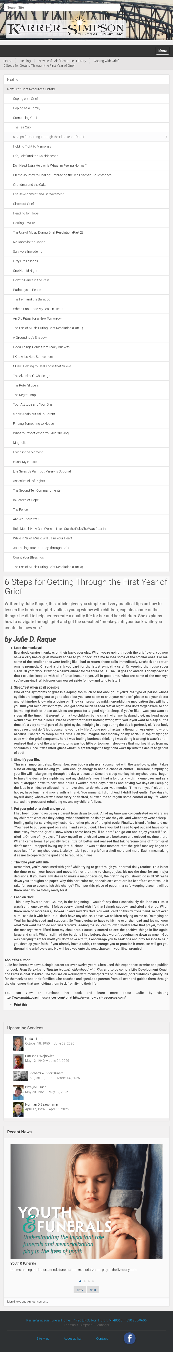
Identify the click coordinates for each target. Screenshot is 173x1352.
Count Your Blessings (28, 557)
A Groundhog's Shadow (30, 337)
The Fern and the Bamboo (31, 299)
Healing (25, 61)
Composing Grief (25, 118)
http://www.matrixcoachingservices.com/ (35, 997)
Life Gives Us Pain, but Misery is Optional (42, 471)
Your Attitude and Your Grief (33, 404)
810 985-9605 (136, 1320)
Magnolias (20, 443)
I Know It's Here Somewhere (33, 357)
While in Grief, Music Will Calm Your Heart (42, 538)
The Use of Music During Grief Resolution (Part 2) (48, 232)
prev (80, 1290)
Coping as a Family (26, 108)
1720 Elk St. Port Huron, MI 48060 (98, 1320)
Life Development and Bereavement (38, 194)
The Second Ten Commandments (37, 490)
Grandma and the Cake (29, 184)
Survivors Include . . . (27, 251)
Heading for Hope (25, 213)
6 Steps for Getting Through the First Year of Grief (48, 137)
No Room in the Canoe (29, 242)
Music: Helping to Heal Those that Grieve (42, 366)
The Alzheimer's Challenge (31, 376)
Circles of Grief (23, 204)
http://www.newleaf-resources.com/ (99, 997)
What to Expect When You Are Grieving (41, 433)
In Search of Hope (26, 500)
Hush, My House (25, 462)
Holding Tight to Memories (32, 146)
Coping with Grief (106, 61)
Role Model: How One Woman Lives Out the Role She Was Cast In (59, 529)
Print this (20, 1004)
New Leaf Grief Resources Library (62, 61)
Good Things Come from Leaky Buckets (41, 347)
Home (7, 61)
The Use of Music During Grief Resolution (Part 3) (48, 567)
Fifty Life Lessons (25, 261)
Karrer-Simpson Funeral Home (48, 1320)
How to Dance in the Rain (31, 280)
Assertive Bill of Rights (29, 481)
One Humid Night (25, 270)
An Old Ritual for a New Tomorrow (37, 318)
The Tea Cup (22, 127)
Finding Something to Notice (33, 423)
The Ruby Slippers (26, 385)
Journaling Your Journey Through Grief (41, 548)
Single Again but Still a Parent (34, 414)
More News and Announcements (27, 1301)
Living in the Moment (28, 452)
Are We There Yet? (26, 519)
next (93, 1290)
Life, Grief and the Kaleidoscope (35, 156)
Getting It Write (24, 223)
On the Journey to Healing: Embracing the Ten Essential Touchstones (62, 175)
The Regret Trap (24, 395)
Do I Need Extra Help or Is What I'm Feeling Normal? (50, 165)
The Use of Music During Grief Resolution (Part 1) (48, 328)
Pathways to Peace (27, 290)
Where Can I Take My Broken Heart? (38, 309)
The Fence (20, 509)
